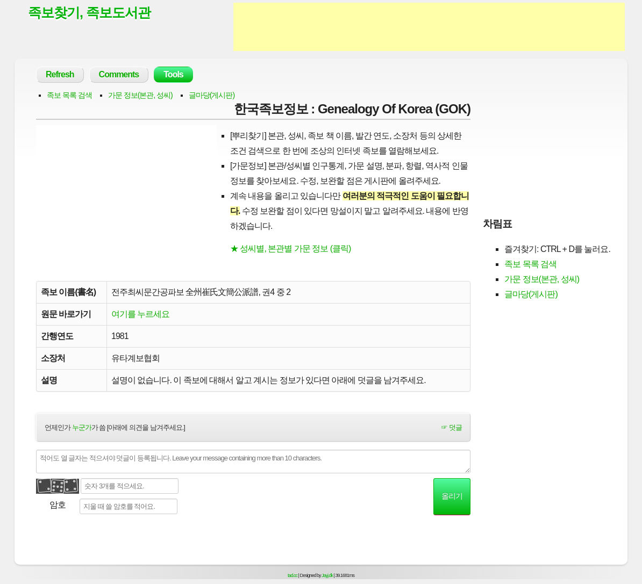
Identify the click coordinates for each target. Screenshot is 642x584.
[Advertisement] (429, 27)
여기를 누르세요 (140, 314)
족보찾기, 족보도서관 (89, 12)
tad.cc (292, 575)
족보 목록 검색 (69, 95)
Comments (119, 74)
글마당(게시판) (211, 95)
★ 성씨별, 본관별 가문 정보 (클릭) (290, 248)
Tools (173, 74)
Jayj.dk (327, 575)
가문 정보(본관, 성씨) (140, 95)
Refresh (60, 74)
